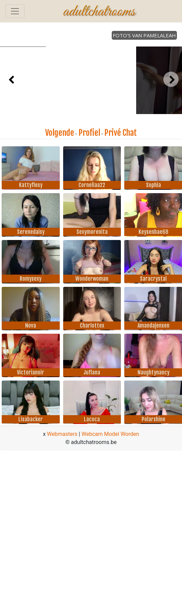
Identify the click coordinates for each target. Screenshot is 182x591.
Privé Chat (120, 133)
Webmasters (62, 434)
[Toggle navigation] (14, 11)
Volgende (59, 133)
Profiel (89, 133)
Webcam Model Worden (110, 434)
